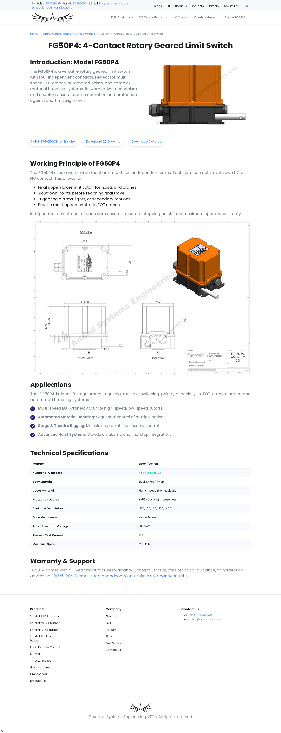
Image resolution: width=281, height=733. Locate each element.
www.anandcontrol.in (167, 576)
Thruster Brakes (40, 661)
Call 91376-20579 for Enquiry (52, 141)
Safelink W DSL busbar (45, 623)
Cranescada (38, 674)
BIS (246, 6)
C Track (35, 654)
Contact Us (113, 650)
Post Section (114, 643)
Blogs (158, 6)
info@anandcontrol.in (114, 3)
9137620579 (53, 3)
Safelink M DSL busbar (44, 616)
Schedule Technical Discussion (53, 8)
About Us (112, 616)
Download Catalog (147, 141)
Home (34, 34)
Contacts (197, 6)
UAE (168, 6)
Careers (213, 6)
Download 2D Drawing (103, 141)
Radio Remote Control (45, 647)
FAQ (108, 623)
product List (38, 681)
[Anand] (44, 17)
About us (180, 6)
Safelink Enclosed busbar (41, 638)
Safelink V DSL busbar (44, 630)
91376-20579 (65, 576)
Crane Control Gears (57, 34)
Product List (231, 6)
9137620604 (80, 3)
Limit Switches (85, 34)
